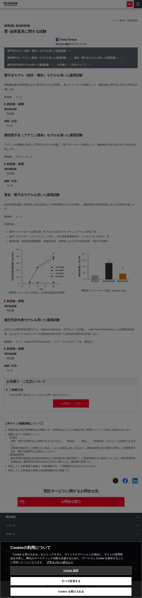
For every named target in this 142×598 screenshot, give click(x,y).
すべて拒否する (71, 581)
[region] (71, 569)
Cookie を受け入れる (71, 591)
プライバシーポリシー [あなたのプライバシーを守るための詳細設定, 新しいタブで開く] (60, 562)
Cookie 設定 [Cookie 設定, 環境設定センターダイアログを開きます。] (71, 570)
